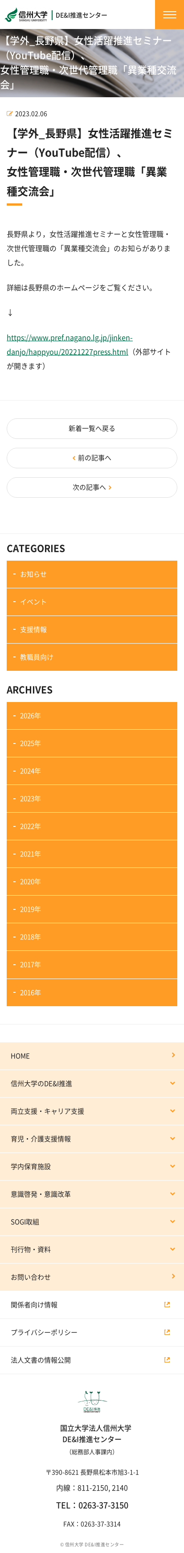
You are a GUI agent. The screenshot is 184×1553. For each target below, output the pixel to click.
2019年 (30, 909)
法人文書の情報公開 (41, 1360)
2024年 (30, 771)
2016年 (30, 992)
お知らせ (33, 574)
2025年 (30, 743)
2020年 (30, 881)
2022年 (30, 826)
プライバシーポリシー (44, 1332)
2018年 (30, 936)
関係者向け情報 (34, 1304)
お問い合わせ (31, 1277)
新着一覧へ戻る (92, 428)
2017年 (30, 964)
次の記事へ (89, 487)
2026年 (30, 715)
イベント (33, 602)
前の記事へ (94, 457)
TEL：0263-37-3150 (92, 1505)
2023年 (30, 798)
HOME (20, 1056)
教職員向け (36, 657)
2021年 (30, 854)
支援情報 (33, 629)
